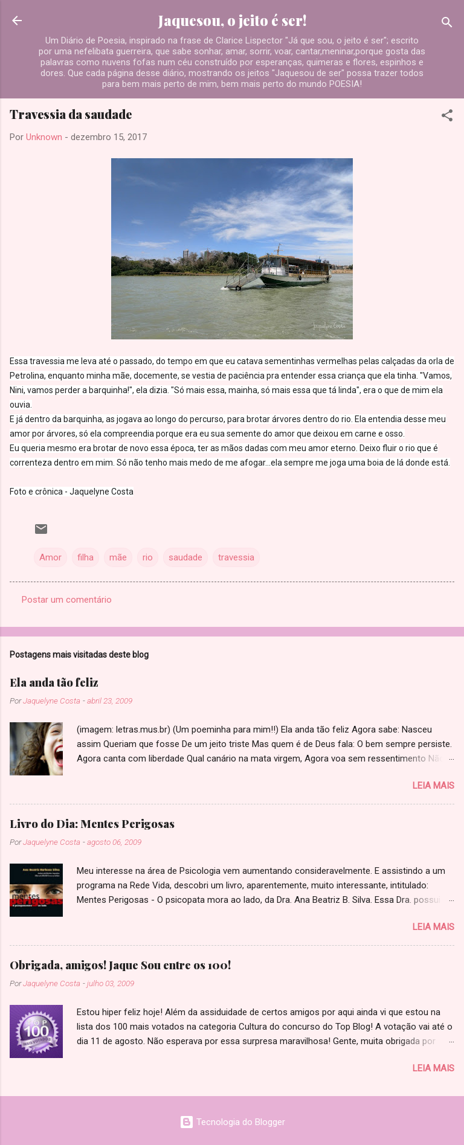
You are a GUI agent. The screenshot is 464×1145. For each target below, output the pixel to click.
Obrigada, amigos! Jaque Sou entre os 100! (120, 965)
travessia (236, 557)
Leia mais (433, 785)
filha (85, 557)
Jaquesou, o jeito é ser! (232, 20)
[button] (447, 117)
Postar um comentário (67, 599)
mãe (118, 557)
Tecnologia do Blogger (232, 1122)
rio (148, 557)
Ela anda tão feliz (54, 682)
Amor (50, 557)
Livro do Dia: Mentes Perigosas (92, 823)
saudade (185, 557)
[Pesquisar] (447, 24)
